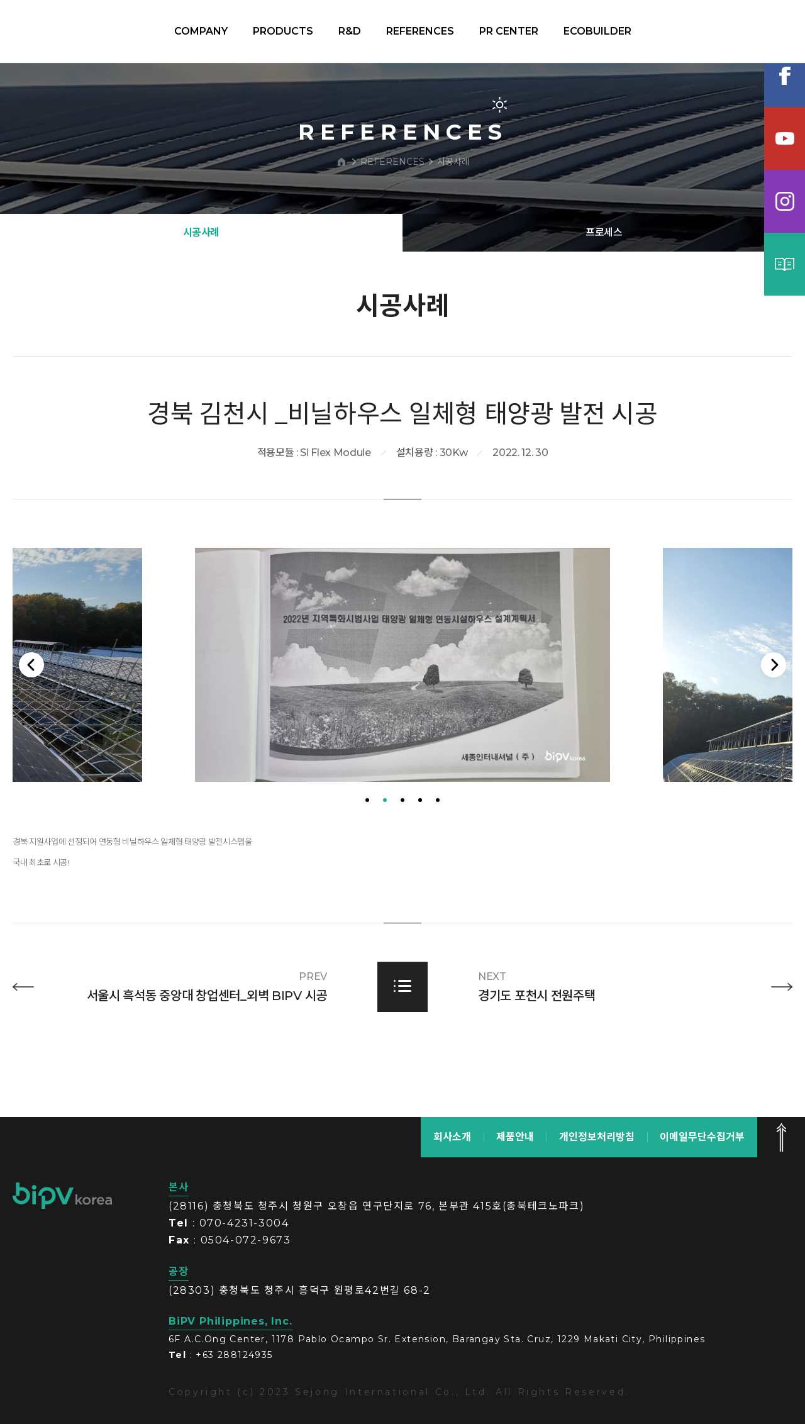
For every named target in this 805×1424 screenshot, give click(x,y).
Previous (34, 727)
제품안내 (515, 1137)
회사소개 (452, 1137)
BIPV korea (78, 31)
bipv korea (62, 1195)
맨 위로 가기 (781, 1137)
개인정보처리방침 (597, 1137)
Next (770, 727)
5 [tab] (438, 862)
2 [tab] (385, 862)
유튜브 (784, 138)
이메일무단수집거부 (702, 1137)
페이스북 (784, 75)
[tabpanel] (402, 727)
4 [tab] (420, 862)
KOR (730, 31)
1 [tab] (367, 862)
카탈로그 (784, 264)
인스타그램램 (784, 201)
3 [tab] (402, 862)
